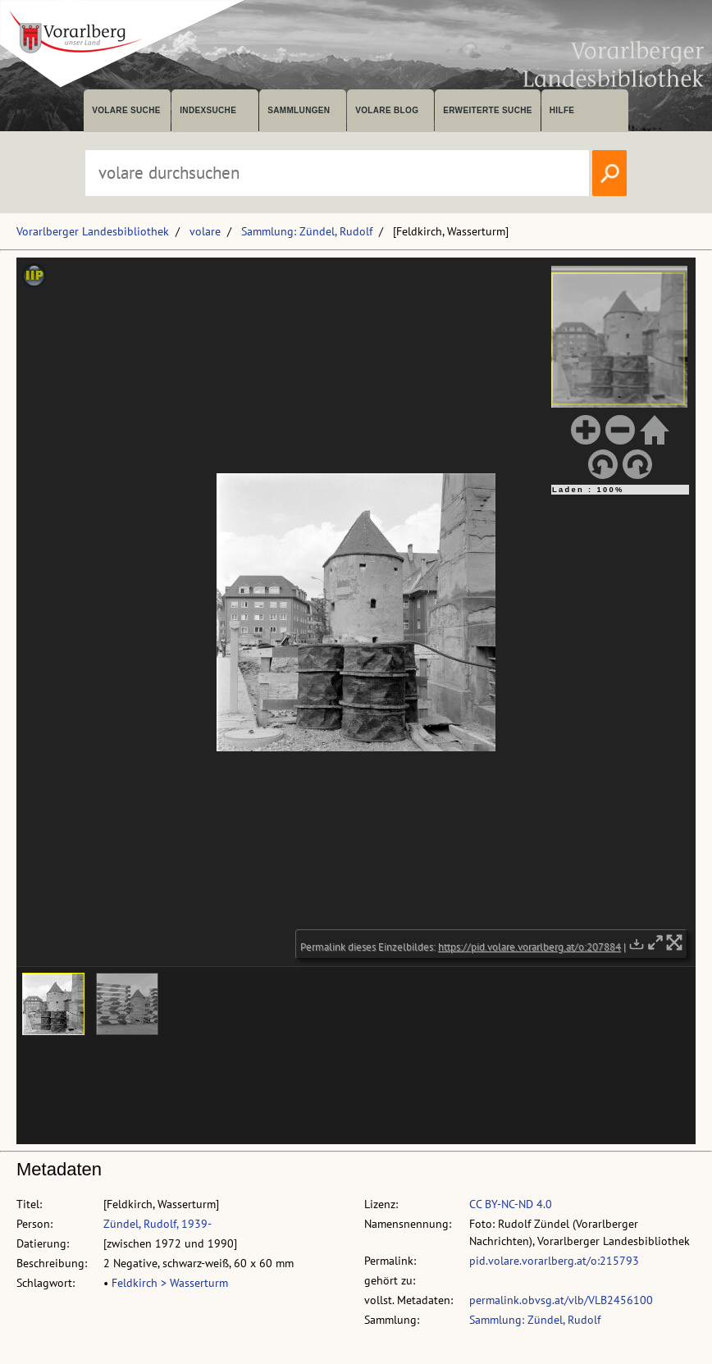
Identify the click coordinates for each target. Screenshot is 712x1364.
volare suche (126, 110)
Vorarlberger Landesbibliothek (92, 231)
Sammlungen (298, 110)
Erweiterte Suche (487, 110)
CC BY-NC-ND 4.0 (510, 1204)
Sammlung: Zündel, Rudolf (306, 231)
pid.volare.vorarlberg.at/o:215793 (554, 1260)
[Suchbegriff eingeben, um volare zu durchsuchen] (337, 173)
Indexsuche (208, 110)
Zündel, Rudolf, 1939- (157, 1223)
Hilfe (562, 110)
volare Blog (386, 110)
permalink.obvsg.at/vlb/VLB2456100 (561, 1300)
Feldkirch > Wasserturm (170, 1282)
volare (205, 231)
